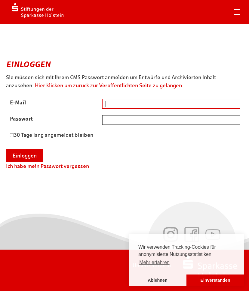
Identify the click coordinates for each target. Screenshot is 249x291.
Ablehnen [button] (158, 280)
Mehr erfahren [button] (154, 262)
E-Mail (18, 103)
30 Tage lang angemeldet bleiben (53, 135)
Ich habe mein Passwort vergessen (47, 166)
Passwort (21, 119)
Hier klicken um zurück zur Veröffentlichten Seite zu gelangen (108, 85)
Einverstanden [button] (215, 280)
